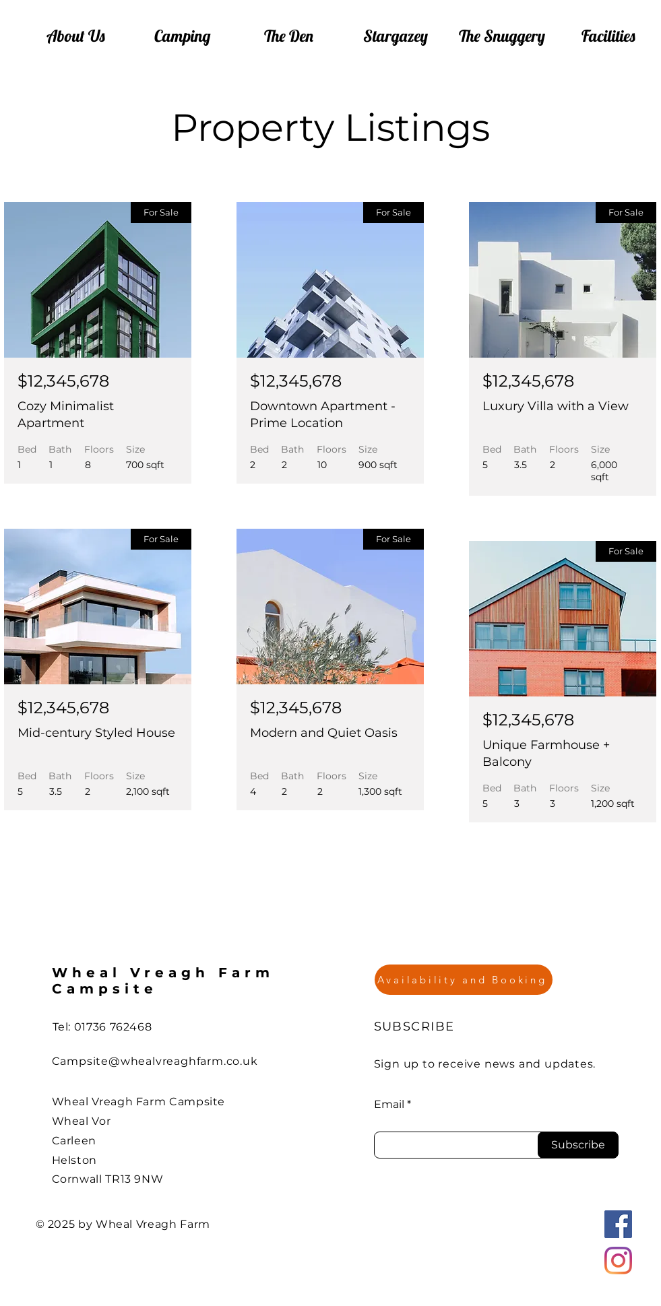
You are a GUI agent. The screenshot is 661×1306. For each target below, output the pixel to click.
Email (389, 1104)
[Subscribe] (578, 1145)
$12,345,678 (63, 381)
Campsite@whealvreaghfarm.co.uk (155, 1061)
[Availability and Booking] (464, 980)
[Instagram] (618, 1260)
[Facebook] (618, 1224)
